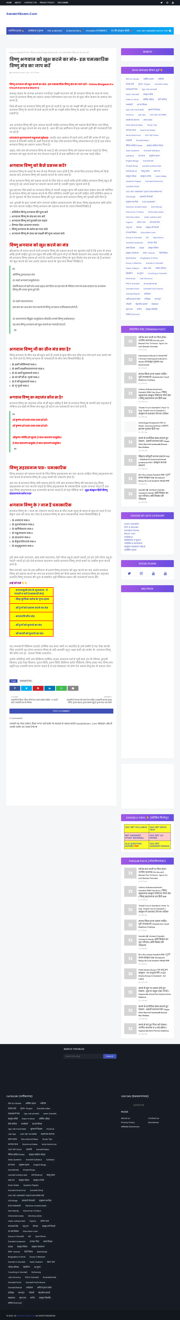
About (18, 2)
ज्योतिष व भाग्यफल (133, 543)
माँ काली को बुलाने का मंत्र (29, 633)
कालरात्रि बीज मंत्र (25, 616)
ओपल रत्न (141, 222)
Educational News (134, 125)
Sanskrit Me (148, 161)
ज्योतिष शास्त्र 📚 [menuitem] (16, 30)
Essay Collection (134, 263)
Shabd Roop (132, 166)
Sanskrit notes (161, 84)
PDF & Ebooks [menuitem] (54, 30)
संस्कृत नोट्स (131, 176)
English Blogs (132, 161)
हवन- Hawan (149, 253)
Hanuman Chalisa (135, 212)
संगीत (139, 309)
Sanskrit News (142, 140)
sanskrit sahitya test (151, 166)
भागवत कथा (131, 130)
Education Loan (148, 232)
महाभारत (154, 304)
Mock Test (129, 533)
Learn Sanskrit (132, 94)
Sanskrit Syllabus (152, 150)
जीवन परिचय (160, 268)
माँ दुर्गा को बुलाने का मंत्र (29, 625)
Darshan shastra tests (136, 207)
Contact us (30, 2)
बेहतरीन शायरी (141, 304)
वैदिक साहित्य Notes (134, 145)
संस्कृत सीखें (148, 94)
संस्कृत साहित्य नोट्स (155, 145)
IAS (147, 237)
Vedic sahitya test (152, 217)
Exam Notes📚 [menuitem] (74, 30)
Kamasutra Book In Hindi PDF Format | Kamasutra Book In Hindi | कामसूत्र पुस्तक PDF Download (152, 360)
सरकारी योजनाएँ (146, 196)
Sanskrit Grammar (154, 181)
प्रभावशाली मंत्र (23, 52)
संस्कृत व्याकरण (132, 253)
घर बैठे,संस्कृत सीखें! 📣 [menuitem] (122, 30)
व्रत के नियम (142, 104)
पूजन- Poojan (144, 84)
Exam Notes (161, 176)
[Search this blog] (83, 1056)
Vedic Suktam (132, 268)
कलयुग (158, 299)
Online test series (156, 212)
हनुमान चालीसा (132, 201)
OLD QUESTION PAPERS (133, 844)
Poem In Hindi (132, 99)
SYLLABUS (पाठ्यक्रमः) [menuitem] (96, 30)
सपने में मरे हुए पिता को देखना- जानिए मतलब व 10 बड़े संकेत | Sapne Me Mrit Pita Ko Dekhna (153, 1027)
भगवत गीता (152, 242)
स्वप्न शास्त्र (147, 120)
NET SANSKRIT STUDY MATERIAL (134, 836)
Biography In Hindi (149, 258)
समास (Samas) (133, 314)
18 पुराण (140, 273)
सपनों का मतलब (132, 120)
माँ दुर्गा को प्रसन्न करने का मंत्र (32, 607)
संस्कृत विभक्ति (152, 309)
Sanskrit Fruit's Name (153, 288)
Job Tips (142, 114)
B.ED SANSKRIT (149, 201)
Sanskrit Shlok (132, 186)
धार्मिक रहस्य (148, 79)
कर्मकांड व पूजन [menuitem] (35, 30)
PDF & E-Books (132, 79)
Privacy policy (47, 2)
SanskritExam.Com (21, 14)
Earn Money (156, 207)
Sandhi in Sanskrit (154, 263)
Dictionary (131, 278)
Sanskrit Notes (131, 530)
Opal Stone (158, 237)
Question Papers (133, 181)
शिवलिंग (129, 273)
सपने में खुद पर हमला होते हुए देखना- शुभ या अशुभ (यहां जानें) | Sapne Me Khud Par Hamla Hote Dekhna (154, 993)
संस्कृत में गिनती (152, 227)
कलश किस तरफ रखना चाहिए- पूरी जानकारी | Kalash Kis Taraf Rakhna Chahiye (153, 377)
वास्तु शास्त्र (145, 171)
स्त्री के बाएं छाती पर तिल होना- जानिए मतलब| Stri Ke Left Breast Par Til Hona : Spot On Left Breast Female (152, 342)
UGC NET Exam (152, 135)
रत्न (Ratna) (131, 171)
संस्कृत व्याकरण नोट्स (134, 546)
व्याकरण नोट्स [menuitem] (15, 38)
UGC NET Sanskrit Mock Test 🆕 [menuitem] (154, 30)
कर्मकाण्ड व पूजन (132, 540)
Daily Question (132, 150)
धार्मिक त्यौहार (148, 99)
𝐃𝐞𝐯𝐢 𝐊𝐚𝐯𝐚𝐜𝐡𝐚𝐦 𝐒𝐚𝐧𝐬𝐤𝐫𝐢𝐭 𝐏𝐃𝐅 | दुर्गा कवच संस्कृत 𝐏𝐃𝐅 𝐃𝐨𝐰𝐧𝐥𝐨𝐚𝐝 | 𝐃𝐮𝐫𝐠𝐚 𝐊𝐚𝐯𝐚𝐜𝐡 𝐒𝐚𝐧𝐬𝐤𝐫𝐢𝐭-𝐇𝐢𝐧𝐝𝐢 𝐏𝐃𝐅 (154, 477)
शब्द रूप (157, 171)
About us (125, 1118)
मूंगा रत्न (129, 309)
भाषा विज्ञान (130, 247)
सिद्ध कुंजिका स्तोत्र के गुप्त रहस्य (32, 599)
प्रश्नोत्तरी (129, 104)
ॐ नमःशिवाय (131, 232)
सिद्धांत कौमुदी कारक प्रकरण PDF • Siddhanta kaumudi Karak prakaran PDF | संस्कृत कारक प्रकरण (154, 461)
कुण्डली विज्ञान (154, 109)
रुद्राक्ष (141, 247)
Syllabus (130, 155)
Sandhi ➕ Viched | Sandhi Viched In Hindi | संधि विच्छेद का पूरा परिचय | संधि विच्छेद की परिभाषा (153, 494)
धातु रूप (129, 227)
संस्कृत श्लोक (145, 176)
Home (9, 2)
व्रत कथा (141, 155)
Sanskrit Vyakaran (134, 242)
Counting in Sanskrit (157, 273)
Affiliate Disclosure (130, 1126)
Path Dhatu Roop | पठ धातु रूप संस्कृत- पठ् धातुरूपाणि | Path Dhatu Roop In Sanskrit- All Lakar (153, 974)
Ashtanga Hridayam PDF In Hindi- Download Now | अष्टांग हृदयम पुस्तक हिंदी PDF (153, 425)
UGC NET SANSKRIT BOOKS (159, 844)
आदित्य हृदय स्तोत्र (133, 299)
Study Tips (152, 125)
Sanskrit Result (133, 294)
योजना (139, 227)
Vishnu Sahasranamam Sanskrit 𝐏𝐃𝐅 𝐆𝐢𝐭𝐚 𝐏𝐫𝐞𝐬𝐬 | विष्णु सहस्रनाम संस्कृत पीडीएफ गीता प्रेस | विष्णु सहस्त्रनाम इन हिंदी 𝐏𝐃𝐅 (154, 394)
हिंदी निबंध (163, 253)
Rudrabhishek (150, 283)
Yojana (129, 222)
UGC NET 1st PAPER (158, 114)
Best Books (131, 258)
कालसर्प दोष (155, 222)
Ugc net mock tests (135, 109)
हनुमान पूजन (154, 155)
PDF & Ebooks (131, 527)
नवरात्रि (129, 140)
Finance (129, 114)
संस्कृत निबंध (153, 247)
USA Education (133, 217)
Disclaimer (63, 2)
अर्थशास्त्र (147, 294)
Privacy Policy (128, 1122)
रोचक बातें (130, 84)
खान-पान (147, 268)
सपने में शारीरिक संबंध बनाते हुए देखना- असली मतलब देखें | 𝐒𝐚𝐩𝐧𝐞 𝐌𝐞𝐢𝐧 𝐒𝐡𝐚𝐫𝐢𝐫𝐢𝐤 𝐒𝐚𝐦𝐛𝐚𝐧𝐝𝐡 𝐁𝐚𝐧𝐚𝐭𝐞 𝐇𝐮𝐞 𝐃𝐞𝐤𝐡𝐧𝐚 (153, 443)
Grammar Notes (147, 130)
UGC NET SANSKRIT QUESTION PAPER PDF (144, 191)
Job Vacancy (146, 278)
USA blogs (131, 196)
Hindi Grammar (133, 135)
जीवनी (128, 304)
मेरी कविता (162, 99)
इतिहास (147, 299)
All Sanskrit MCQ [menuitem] (36, 38)
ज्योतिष (161, 79)
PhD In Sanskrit (133, 283)
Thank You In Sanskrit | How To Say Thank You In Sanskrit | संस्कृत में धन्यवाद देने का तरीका (153, 410)
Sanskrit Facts (132, 288)
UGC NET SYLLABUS (136, 827)
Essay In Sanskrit (134, 237)
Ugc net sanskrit (149, 89)
